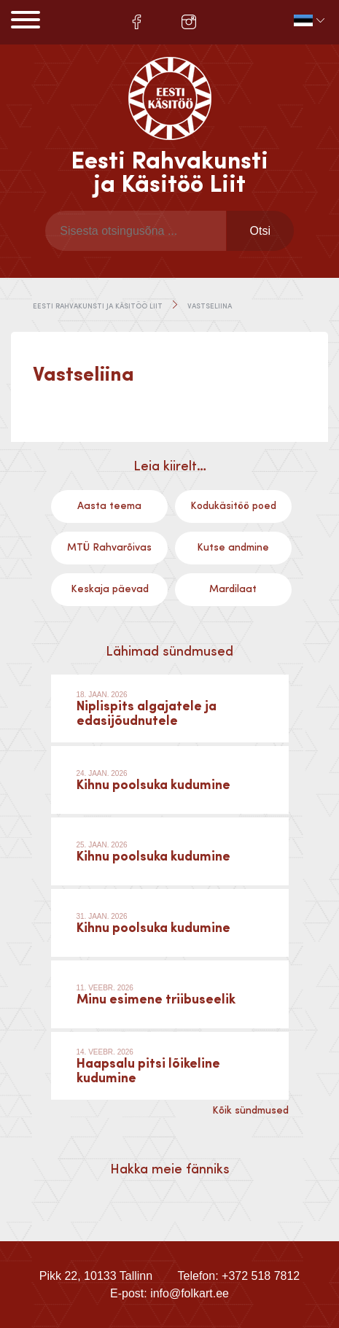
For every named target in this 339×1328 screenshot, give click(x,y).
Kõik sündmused (250, 1111)
